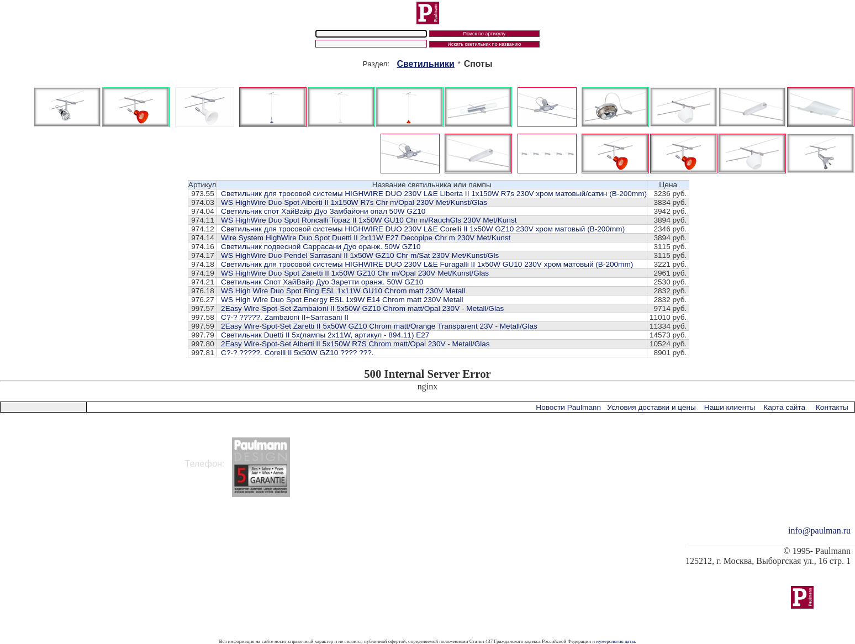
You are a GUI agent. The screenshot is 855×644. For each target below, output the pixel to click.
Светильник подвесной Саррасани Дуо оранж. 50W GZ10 (321, 246)
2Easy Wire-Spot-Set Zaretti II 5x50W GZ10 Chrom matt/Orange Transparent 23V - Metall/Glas (379, 326)
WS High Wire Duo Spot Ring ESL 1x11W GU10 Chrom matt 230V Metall (343, 291)
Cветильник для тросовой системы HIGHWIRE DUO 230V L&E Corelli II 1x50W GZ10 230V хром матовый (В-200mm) (423, 229)
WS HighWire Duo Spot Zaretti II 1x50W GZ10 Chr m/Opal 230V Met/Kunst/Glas (355, 273)
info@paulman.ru (819, 530)
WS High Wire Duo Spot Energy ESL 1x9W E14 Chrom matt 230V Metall (342, 299)
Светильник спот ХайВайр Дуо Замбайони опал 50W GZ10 (323, 211)
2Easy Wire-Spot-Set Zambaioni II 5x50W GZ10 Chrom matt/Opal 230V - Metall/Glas (362, 308)
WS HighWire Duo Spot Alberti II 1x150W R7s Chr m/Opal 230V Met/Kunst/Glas (354, 202)
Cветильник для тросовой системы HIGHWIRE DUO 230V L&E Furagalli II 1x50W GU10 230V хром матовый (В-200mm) (427, 264)
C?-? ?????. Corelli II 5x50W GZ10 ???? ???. (297, 353)
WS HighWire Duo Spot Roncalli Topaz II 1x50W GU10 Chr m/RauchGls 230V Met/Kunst (368, 220)
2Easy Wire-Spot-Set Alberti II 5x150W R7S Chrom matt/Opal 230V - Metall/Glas (355, 344)
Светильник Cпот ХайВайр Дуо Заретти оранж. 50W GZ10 (322, 282)
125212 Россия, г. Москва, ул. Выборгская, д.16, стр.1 (113, 442)
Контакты (832, 407)
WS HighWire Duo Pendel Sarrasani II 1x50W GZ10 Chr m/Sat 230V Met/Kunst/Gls (360, 255)
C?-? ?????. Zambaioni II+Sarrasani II (285, 317)
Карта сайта (784, 407)
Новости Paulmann (568, 407)
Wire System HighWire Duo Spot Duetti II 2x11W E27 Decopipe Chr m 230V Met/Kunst (365, 238)
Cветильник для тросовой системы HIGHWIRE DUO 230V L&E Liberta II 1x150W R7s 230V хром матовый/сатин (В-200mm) (434, 193)
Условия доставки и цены (651, 407)
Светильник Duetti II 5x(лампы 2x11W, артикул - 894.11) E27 (325, 335)
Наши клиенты (729, 407)
